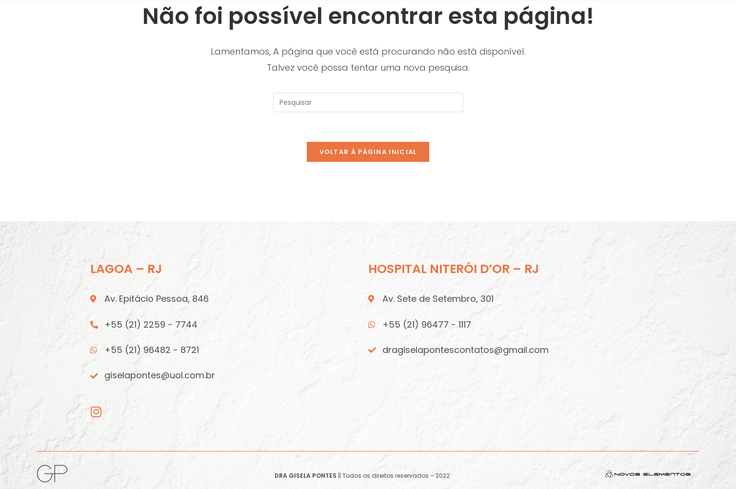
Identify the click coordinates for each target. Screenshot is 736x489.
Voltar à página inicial (368, 151)
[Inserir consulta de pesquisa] (368, 102)
